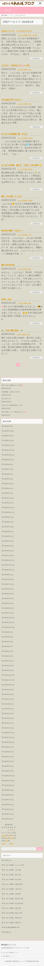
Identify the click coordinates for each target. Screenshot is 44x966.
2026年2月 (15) (8, 436)
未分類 (35, 35)
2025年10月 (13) (9, 455)
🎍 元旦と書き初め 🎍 (12, 330)
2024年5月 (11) (8, 536)
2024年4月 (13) (8, 541)
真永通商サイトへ (9, 956)
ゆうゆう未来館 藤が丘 (25, 169)
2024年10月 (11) (9, 512)
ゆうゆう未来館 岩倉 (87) (12, 894)
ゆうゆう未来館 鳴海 (24, 303)
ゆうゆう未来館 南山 (23, 334)
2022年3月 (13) (8, 661)
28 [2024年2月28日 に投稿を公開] (7, 841)
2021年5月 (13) (8, 709)
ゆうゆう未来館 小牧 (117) (13, 889)
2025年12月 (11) (9, 445)
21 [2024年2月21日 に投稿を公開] (7, 838)
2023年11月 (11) (9, 565)
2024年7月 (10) (8, 527)
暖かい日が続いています (11, 196)
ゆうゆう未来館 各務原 (25, 200)
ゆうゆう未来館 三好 (24, 234)
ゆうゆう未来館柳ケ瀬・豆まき (14, 134)
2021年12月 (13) (9, 675)
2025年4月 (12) (8, 483)
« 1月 (3, 843)
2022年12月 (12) (9, 618)
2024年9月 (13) (8, 517)
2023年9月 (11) (8, 575)
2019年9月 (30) (8, 790)
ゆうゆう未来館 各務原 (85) (13, 884)
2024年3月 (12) (8, 546)
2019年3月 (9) (8, 819)
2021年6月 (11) (8, 704)
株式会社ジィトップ (19, 961)
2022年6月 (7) (8, 646)
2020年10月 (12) (9, 742)
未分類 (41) (7, 932)
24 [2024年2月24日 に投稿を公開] (13, 838)
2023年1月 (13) (8, 613)
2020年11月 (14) (9, 737)
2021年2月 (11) (8, 723)
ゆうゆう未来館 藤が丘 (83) (13, 913)
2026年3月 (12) (8, 431)
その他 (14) (7, 860)
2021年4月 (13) (8, 713)
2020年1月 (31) (8, 771)
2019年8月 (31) (8, 795)
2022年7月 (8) (8, 641)
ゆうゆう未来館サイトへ (11, 952)
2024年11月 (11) (9, 507)
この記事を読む (35, 58)
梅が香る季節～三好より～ (12, 231)
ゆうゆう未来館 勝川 (24, 269)
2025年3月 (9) (8, 488)
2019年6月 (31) (8, 804)
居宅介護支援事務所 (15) (11, 927)
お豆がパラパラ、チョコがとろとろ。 (17, 31)
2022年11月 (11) (9, 622)
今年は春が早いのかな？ (11, 100)
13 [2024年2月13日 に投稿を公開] (5, 835)
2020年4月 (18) (8, 756)
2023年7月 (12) (8, 584)
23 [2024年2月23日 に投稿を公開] (11, 838)
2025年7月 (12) (8, 469)
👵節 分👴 (7, 299)
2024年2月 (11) (8, 551)
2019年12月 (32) (9, 776)
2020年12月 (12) (9, 733)
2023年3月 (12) (8, 603)
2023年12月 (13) (9, 560)
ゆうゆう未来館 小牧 (24, 69)
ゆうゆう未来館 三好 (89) (12, 870)
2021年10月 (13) (9, 685)
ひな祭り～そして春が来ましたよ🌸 (15, 412)
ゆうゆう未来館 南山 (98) (12, 879)
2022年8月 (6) (8, 637)
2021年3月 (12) (8, 718)
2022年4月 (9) (8, 656)
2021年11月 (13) (9, 680)
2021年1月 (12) (8, 728)
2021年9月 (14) (8, 689)
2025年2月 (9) (8, 493)
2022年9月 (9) (8, 632)
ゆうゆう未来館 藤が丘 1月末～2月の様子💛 (21, 165)
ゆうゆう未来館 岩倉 (24, 35)
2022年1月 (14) (8, 670)
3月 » (12, 843)
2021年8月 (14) (8, 694)
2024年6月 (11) (8, 531)
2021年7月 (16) (8, 699)
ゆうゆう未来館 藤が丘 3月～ (13, 405)
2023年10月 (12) (9, 570)
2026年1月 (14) (8, 440)
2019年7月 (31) (8, 800)
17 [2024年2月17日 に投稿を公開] (13, 835)
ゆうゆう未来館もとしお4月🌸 (13, 385)
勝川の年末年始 (7, 265)
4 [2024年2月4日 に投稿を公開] (14, 830)
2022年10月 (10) (9, 627)
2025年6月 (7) (8, 474)
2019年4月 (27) (8, 814)
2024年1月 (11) (8, 555)
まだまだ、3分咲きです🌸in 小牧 (15, 65)
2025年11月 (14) (9, 450)
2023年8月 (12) (8, 579)
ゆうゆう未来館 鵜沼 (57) (12, 922)
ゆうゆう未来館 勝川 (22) (12, 875)
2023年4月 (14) (8, 598)
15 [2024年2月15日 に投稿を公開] (9, 835)
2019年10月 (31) (9, 785)
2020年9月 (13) (8, 747)
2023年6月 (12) (8, 589)
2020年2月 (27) (8, 766)
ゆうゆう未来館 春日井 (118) (13, 898)
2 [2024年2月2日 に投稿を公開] (10, 830)
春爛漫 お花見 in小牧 (11, 392)
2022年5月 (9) (8, 651)
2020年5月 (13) (8, 752)
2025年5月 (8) (8, 479)
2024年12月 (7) (8, 503)
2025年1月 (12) (8, 498)
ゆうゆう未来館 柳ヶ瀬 (25, 138)
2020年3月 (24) (8, 761)
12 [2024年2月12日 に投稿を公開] (2, 835)
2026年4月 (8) (8, 426)
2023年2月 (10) (8, 608)
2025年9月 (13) (8, 459)
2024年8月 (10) (8, 522)
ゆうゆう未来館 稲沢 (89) (12, 908)
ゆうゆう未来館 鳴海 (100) (13, 918)
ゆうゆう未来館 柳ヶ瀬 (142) (13, 903)
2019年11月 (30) (9, 780)
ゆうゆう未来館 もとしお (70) (14, 865)
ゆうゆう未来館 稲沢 (24, 103)
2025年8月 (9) (8, 464)
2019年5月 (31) (8, 809)
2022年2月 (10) (8, 665)
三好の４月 (7, 398)
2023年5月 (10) (8, 594)
